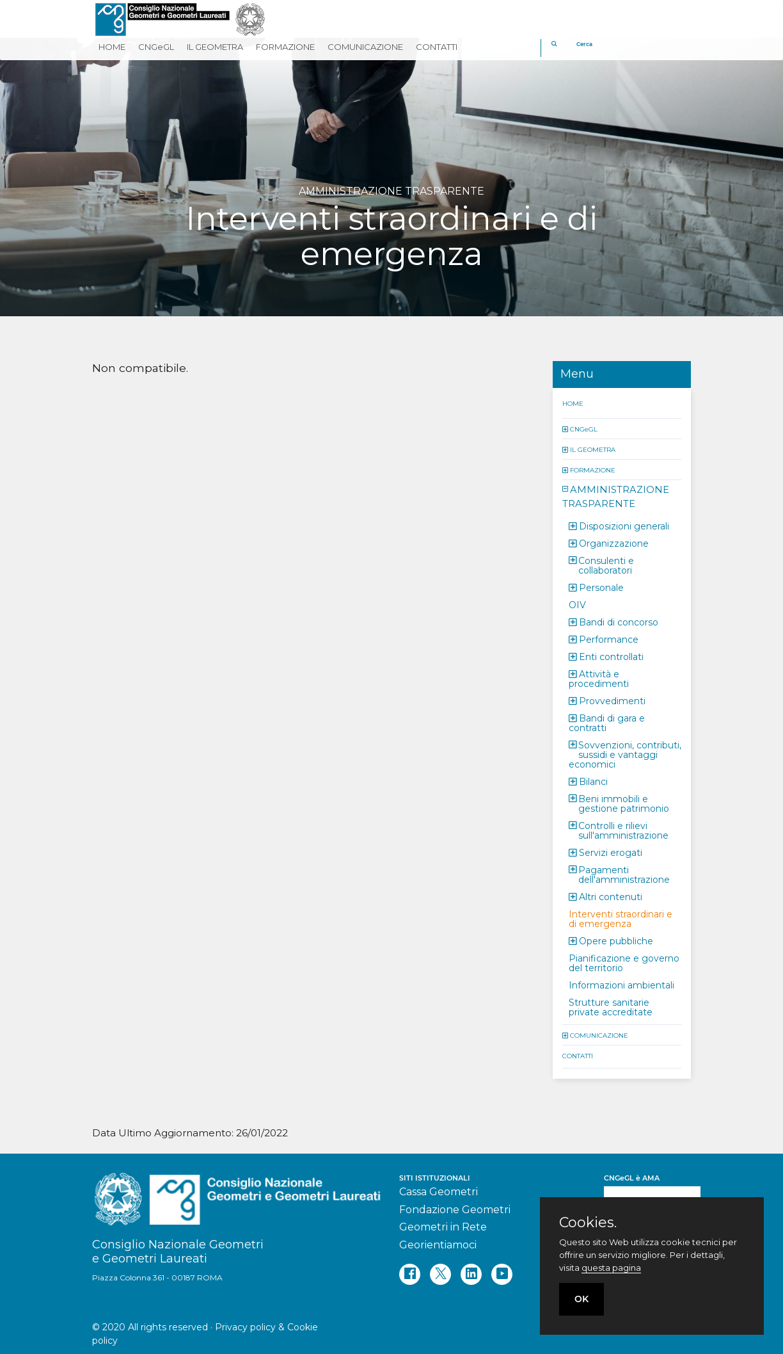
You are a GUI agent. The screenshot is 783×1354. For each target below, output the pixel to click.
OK (581, 1299)
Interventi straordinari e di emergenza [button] (620, 918)
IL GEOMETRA (592, 449)
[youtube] (501, 1274)
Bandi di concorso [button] (618, 621)
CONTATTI (577, 1055)
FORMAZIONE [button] (285, 47)
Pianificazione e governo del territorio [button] (624, 962)
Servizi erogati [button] (610, 852)
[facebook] (409, 1274)
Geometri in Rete (443, 1227)
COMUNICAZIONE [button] (365, 47)
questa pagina (611, 1267)
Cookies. (588, 1222)
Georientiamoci (438, 1245)
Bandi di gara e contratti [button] (607, 722)
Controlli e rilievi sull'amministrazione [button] (623, 830)
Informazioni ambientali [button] (621, 984)
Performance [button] (608, 639)
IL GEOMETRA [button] (215, 47)
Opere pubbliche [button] (616, 940)
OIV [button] (577, 604)
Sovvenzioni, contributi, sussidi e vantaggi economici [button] (625, 754)
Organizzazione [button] (614, 543)
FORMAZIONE (592, 469)
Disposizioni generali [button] (624, 525)
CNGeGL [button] (156, 47)
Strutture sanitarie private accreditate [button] (610, 1006)
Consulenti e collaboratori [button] (606, 565)
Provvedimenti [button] (612, 700)
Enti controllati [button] (611, 656)
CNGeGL (583, 428)
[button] (566, 428)
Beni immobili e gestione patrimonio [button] (623, 803)
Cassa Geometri (438, 1192)
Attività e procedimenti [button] (599, 678)
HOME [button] (112, 47)
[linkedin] (471, 1274)
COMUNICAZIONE (599, 1035)
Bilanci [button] (593, 781)
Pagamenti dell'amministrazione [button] (624, 874)
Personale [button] (601, 587)
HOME (572, 403)
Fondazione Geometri (454, 1210)
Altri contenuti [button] (610, 896)
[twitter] (440, 1274)
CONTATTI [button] (436, 47)
